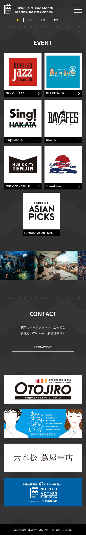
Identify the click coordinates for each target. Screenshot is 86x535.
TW (56, 20)
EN (30, 20)
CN (43, 20)
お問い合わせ (43, 349)
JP (17, 20)
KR (68, 20)
